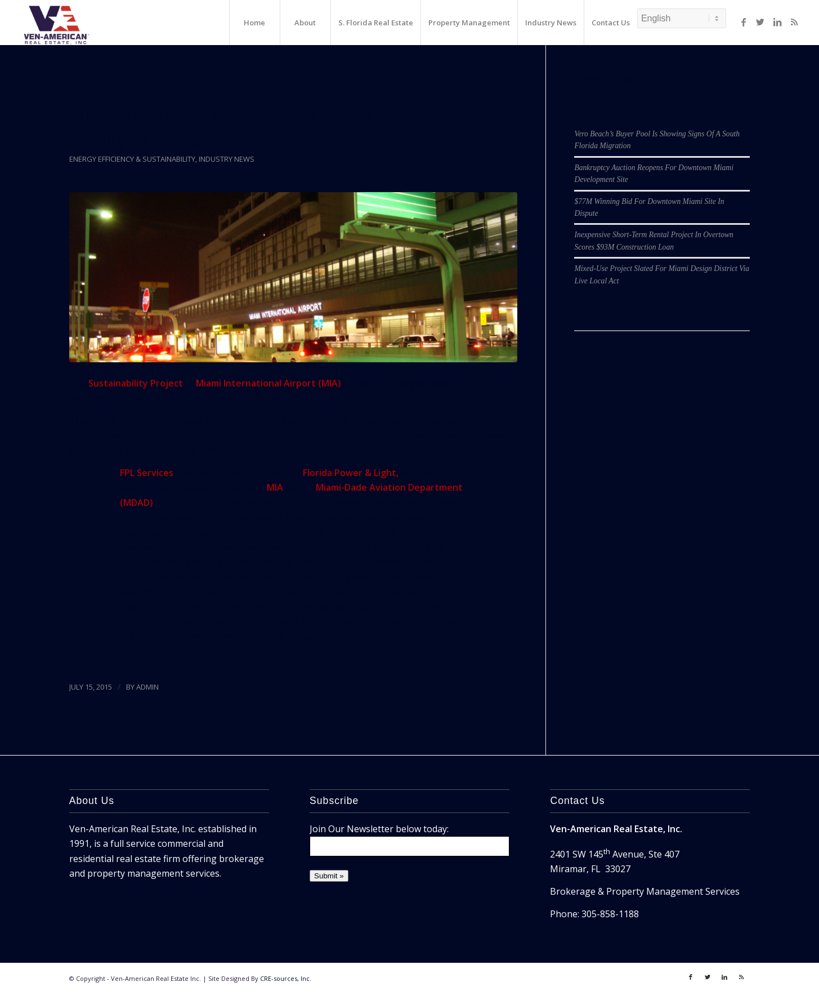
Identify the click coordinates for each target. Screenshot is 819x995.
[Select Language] (681, 18)
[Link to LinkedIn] (777, 22)
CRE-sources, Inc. (285, 978)
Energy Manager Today (203, 651)
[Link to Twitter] (760, 22)
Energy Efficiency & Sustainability (132, 159)
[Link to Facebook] (743, 22)
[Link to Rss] (794, 22)
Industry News (226, 159)
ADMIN (147, 687)
